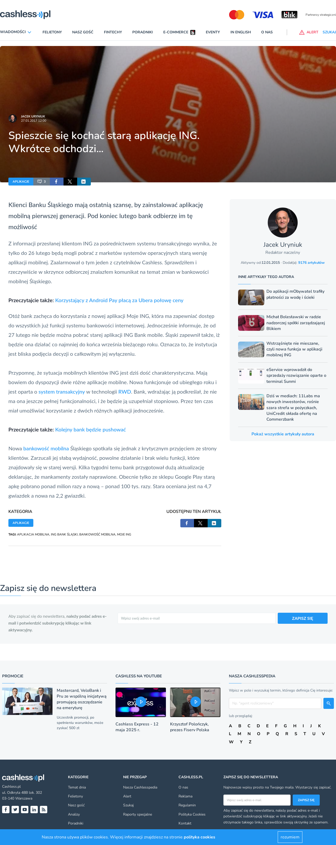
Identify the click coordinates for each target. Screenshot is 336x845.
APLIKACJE (21, 181)
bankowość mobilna (46, 448)
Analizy (74, 814)
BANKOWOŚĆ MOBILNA (97, 534)
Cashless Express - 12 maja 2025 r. (137, 727)
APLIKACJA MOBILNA (33, 534)
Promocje (12, 676)
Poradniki (142, 32)
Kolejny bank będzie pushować (90, 429)
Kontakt (184, 823)
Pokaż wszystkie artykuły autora (282, 434)
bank (145, 215)
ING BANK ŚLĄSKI (64, 534)
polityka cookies (199, 837)
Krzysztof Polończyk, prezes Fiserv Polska (189, 727)
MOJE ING (124, 534)
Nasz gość (82, 32)
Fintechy (113, 32)
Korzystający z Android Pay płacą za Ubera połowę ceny (119, 300)
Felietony (52, 32)
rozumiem (290, 837)
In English (240, 32)
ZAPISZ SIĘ (302, 618)
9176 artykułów (311, 262)
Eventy (213, 32)
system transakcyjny (62, 391)
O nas (267, 32)
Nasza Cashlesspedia (140, 787)
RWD (124, 391)
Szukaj (128, 805)
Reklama (185, 796)
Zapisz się (306, 800)
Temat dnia (77, 787)
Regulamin (187, 805)
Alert (127, 796)
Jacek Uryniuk (33, 116)
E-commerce (175, 32)
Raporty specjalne (137, 814)
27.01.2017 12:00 (33, 120)
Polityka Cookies (192, 814)
